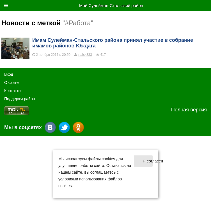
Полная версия (189, 110)
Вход (8, 74)
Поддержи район (19, 99)
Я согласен (148, 161)
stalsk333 (85, 55)
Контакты (12, 90)
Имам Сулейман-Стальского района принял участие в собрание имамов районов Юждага (112, 43)
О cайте (11, 82)
